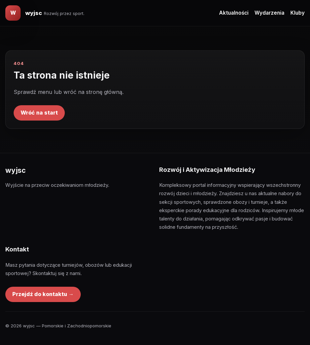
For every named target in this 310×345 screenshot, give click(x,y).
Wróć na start (39, 112)
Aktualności (234, 13)
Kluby (297, 13)
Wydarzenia (269, 13)
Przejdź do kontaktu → (43, 294)
